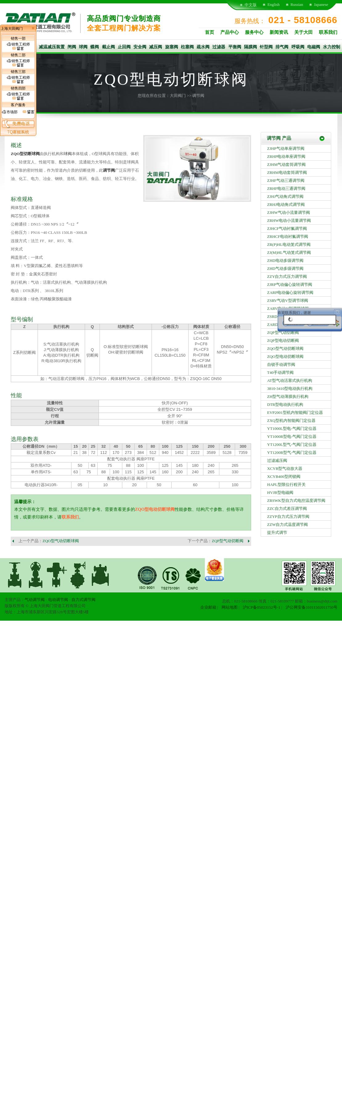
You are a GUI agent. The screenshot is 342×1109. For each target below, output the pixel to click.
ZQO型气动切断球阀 (61, 540)
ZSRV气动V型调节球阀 (287, 300)
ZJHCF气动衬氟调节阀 (287, 228)
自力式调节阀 (83, 599)
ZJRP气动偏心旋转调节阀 (289, 284)
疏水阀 (203, 47)
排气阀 (281, 47)
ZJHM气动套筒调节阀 (286, 164)
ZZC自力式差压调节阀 (287, 508)
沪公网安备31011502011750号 (311, 607)
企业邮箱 (208, 607)
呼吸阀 (297, 47)
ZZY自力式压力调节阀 (287, 276)
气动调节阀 (35, 599)
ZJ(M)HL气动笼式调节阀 (289, 252)
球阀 (83, 47)
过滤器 (218, 47)
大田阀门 (178, 95)
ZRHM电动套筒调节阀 (287, 172)
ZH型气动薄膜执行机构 (287, 396)
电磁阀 (313, 47)
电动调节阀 (58, 599)
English (273, 4)
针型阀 (266, 47)
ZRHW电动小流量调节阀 (289, 220)
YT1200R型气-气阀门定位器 (291, 452)
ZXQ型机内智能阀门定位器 (291, 420)
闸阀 (71, 47)
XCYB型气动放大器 (284, 468)
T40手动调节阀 (280, 372)
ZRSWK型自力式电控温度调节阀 (296, 500)
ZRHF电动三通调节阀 (286, 188)
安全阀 (139, 47)
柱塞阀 (187, 47)
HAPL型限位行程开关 (286, 484)
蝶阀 (94, 47)
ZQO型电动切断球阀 (155, 509)
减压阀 (155, 47)
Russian (297, 4)
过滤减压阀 (277, 460)
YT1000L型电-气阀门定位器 (291, 428)
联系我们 (328, 32)
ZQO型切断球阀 (25, 153)
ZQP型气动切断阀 (227, 540)
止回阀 (124, 47)
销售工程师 (18, 46)
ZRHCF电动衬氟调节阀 (287, 236)
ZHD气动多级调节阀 (285, 268)
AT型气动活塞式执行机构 (289, 380)
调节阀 (198, 95)
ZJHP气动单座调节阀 (285, 148)
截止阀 (108, 47)
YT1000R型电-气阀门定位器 (291, 436)
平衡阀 (234, 47)
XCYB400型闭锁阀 (283, 476)
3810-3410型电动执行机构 (289, 388)
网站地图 (230, 607)
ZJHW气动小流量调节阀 (288, 212)
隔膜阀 (250, 47)
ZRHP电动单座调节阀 (286, 156)
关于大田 (303, 32)
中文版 (251, 4)
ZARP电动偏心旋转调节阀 (290, 292)
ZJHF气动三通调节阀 (285, 180)
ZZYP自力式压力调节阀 (288, 516)
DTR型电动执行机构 (285, 404)
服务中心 (254, 32)
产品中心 (229, 32)
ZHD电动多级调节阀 (285, 260)
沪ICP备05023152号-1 (261, 607)
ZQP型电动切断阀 (283, 340)
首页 (209, 32)
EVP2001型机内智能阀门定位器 (295, 412)
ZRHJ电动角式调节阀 (286, 204)
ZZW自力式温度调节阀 (287, 524)
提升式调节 (277, 532)
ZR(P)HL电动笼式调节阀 (289, 244)
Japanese (321, 4)
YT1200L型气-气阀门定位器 (291, 444)
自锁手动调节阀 (281, 364)
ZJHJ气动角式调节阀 (285, 196)
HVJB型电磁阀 (280, 492)
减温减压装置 (52, 47)
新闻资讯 (279, 32)
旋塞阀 (171, 47)
